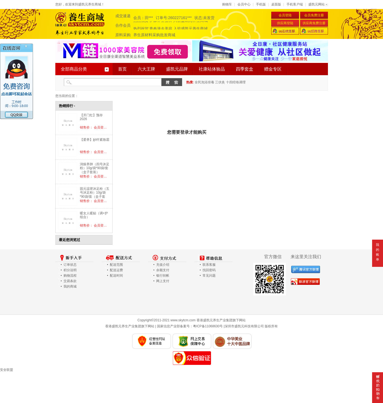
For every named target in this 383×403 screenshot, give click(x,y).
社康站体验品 (212, 69)
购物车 (227, 4)
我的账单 (377, 252)
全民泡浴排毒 (204, 82)
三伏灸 (220, 82)
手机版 (261, 4)
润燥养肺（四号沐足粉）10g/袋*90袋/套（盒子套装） (94, 168)
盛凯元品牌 (177, 69)
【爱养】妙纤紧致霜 (94, 140)
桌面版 (276, 4)
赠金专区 (273, 69)
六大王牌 (146, 69)
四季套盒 (244, 69)
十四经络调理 (236, 82)
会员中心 (244, 4)
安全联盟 (6, 370)
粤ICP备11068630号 (208, 326)
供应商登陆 (285, 23)
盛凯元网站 (316, 4)
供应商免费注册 (314, 23)
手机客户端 (295, 4)
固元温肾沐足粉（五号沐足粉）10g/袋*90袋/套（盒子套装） (94, 194)
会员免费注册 (314, 15)
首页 (122, 69)
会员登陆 (285, 15)
